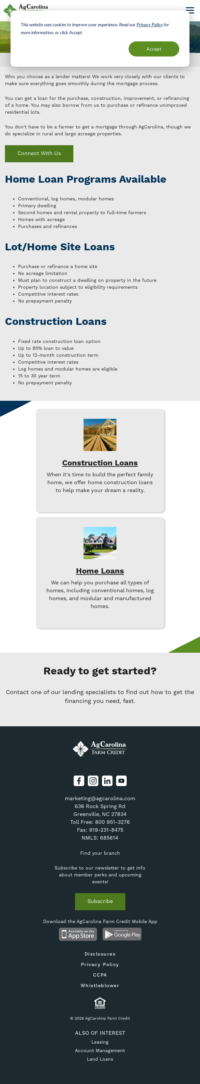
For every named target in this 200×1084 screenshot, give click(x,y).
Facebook (79, 781)
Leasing (100, 1042)
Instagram (93, 781)
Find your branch (100, 853)
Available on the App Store (77, 934)
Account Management (100, 1050)
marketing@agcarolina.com (100, 798)
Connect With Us (39, 153)
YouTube (121, 781)
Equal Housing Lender (100, 1003)
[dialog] (100, 39)
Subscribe (100, 901)
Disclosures (100, 954)
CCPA (100, 975)
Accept (154, 49)
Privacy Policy (150, 24)
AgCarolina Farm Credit (100, 749)
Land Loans (100, 1059)
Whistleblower (100, 986)
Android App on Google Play (122, 934)
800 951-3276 (112, 822)
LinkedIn (107, 781)
